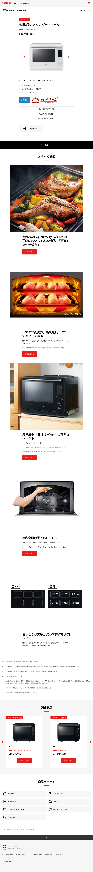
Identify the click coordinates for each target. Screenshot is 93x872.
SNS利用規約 (48, 854)
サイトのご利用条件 (7, 854)
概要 (46, 145)
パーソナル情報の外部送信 (35, 854)
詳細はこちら (29, 252)
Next (68, 56)
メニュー (87, 10)
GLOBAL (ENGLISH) (7, 861)
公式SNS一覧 (58, 854)
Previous (25, 56)
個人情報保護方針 (20, 854)
